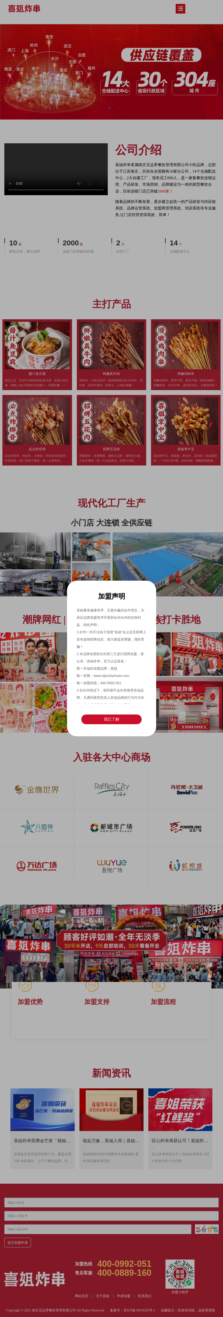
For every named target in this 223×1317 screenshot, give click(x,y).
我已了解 (111, 719)
